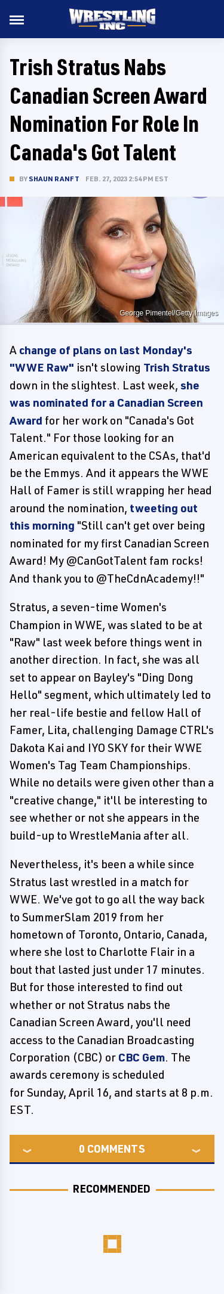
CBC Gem (141, 1057)
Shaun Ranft (54, 178)
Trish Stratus (176, 367)
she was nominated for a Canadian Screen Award (106, 403)
